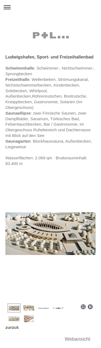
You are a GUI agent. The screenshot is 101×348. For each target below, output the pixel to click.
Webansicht (77, 339)
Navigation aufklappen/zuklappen (50, 7)
